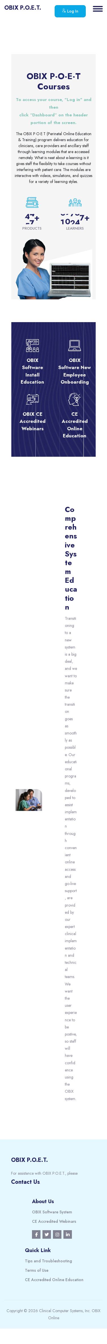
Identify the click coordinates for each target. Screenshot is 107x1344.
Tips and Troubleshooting (48, 1261)
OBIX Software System (52, 1212)
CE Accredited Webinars (54, 1221)
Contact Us (25, 1182)
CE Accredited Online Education (54, 1280)
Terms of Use (36, 1270)
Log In (70, 11)
